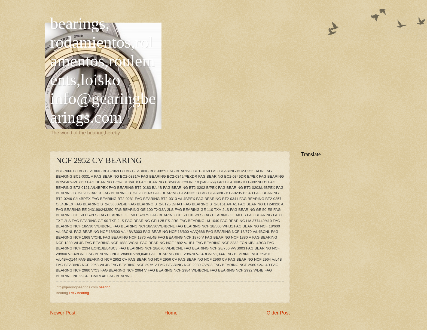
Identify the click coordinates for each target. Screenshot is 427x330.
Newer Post (62, 313)
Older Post (278, 313)
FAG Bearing (79, 293)
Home (171, 313)
